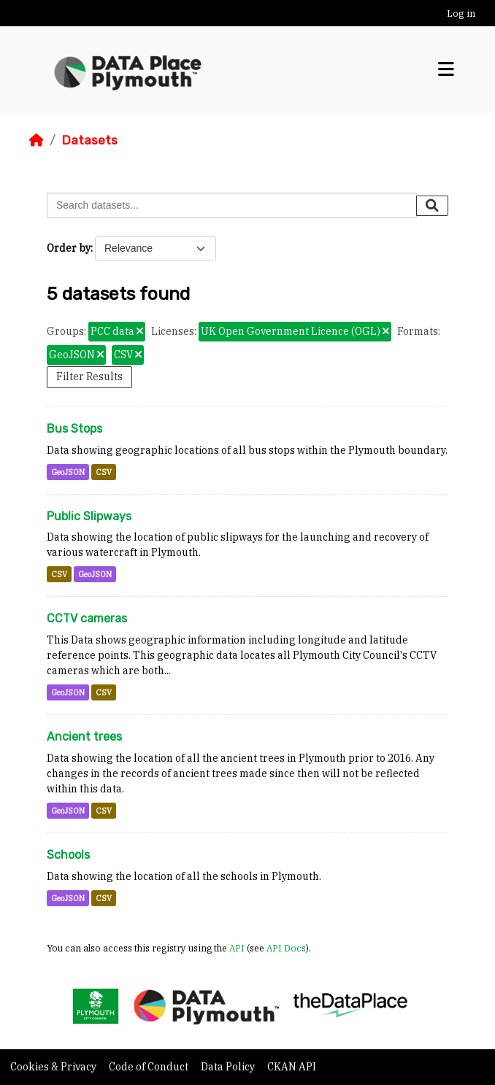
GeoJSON (68, 472)
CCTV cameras (87, 618)
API (237, 948)
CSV (104, 472)
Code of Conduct (150, 1066)
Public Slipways (89, 516)
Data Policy (229, 1066)
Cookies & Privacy (54, 1066)
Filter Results (89, 376)
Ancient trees (84, 737)
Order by (69, 248)
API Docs (286, 948)
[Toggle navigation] (446, 69)
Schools (68, 855)
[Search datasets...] (232, 205)
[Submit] (432, 206)
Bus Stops (74, 429)
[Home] (36, 140)
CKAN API (291, 1066)
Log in (461, 13)
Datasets (89, 140)
